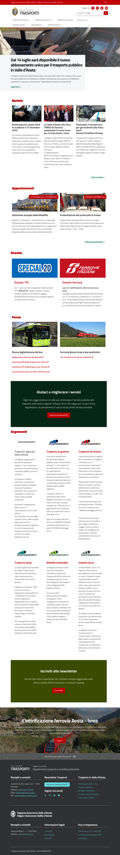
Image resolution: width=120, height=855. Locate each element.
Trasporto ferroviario (90, 451)
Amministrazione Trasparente (88, 835)
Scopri (60, 740)
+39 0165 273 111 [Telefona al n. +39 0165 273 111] (25, 834)
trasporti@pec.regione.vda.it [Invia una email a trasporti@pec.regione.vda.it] (26, 795)
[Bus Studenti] (90, 114)
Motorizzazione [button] (55, 24)
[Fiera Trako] (58, 114)
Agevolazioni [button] (37, 24)
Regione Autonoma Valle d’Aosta (37, 2)
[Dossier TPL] (35, 268)
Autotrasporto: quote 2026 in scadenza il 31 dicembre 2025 (26, 127)
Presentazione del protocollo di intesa (80, 215)
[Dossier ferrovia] (83, 268)
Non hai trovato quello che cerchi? (60, 756)
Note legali (48, 835)
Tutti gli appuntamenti (95, 241)
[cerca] (89, 13)
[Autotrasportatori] (26, 114)
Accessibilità (82, 838)
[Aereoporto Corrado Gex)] (26, 554)
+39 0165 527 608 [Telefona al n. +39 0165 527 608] (25, 789)
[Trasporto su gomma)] (58, 443)
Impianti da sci (86, 562)
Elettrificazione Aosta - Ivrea (88, 784)
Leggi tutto (16, 86)
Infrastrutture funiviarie (86, 797)
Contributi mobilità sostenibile (88, 794)
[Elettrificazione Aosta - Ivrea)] (90, 443)
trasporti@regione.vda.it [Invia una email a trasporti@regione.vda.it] (25, 792)
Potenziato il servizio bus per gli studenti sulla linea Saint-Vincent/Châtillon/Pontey (89, 129)
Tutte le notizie (98, 177)
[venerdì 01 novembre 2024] (82, 202)
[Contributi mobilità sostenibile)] (58, 554)
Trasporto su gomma (58, 451)
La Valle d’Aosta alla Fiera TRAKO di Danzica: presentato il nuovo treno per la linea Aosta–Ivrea (57, 129)
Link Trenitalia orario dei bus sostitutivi (75, 357)
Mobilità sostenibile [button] (65, 20)
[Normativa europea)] (90, 554)
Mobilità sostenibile (57, 562)
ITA (106, 2)
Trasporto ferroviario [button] (22, 20)
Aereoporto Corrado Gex (86, 790)
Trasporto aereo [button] (20, 24)
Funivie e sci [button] (83, 20)
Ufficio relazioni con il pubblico (88, 831)
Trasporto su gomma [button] (44, 20)
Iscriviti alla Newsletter (56, 784)
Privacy (46, 838)
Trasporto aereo (23, 562)
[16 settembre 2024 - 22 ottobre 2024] (34, 202)
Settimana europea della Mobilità (30, 215)
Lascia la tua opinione (57, 415)
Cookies (47, 831)
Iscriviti (57, 690)
